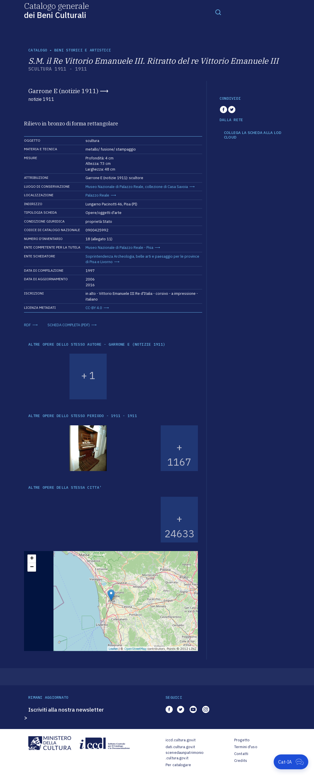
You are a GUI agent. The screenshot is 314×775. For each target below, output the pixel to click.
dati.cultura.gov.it (180, 746)
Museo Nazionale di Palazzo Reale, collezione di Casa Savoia (137, 186)
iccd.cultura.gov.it (181, 740)
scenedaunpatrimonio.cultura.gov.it (185, 755)
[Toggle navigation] (218, 12)
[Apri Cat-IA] (291, 761)
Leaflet (113, 649)
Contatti (241, 753)
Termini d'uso (245, 746)
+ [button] (32, 558)
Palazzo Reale (97, 195)
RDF (27, 325)
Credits (240, 760)
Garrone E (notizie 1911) (63, 91)
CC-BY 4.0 (94, 307)
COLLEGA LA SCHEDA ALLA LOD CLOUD (253, 135)
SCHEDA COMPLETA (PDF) (68, 325)
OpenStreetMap (135, 649)
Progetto (242, 740)
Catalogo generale (56, 10)
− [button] (32, 567)
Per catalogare (178, 764)
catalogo (37, 50)
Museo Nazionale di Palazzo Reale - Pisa (119, 247)
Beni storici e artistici (82, 50)
